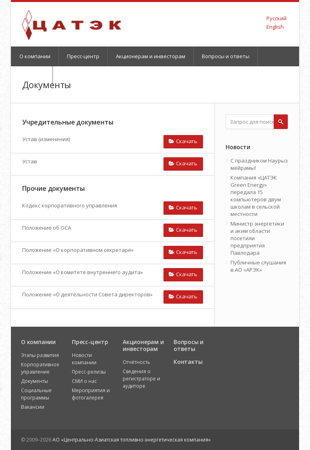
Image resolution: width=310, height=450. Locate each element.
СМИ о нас (84, 381)
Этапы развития (40, 355)
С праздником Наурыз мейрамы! (259, 164)
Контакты (188, 361)
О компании (34, 56)
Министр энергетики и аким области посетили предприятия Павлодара (257, 238)
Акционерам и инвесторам (150, 56)
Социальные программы (36, 394)
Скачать (183, 141)
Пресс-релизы (89, 371)
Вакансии (32, 407)
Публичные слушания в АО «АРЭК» (258, 266)
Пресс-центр (83, 56)
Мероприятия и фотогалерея (91, 394)
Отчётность (136, 362)
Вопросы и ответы (225, 56)
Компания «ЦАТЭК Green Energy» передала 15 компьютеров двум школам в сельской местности (255, 196)
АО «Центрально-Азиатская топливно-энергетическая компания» (131, 439)
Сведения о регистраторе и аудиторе (141, 378)
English (275, 26)
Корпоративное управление (40, 368)
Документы (34, 381)
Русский (276, 18)
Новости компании (84, 359)
